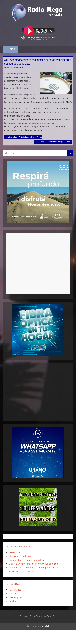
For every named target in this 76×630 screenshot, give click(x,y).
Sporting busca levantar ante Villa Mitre (28, 559)
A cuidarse (14, 552)
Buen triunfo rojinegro (20, 556)
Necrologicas (15, 597)
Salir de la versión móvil (38, 626)
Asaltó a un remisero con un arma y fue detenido (33, 563)
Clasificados (15, 589)
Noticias (13, 601)
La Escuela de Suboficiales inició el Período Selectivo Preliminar (34, 136)
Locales (13, 593)
